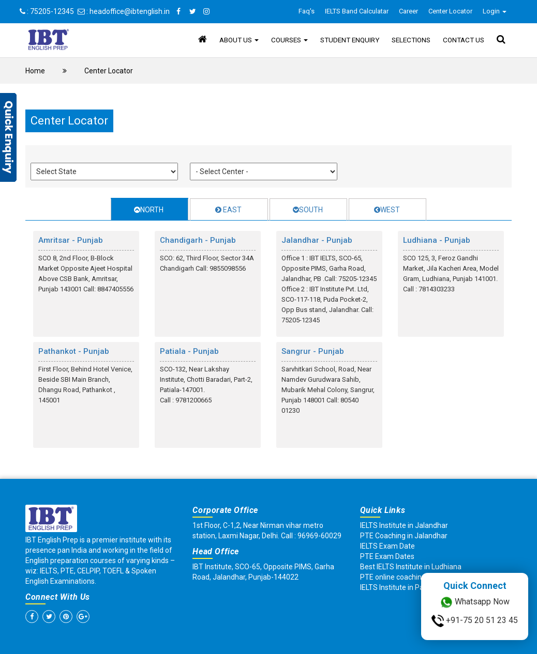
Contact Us (463, 40)
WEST (387, 210)
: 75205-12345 (47, 11)
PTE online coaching (393, 577)
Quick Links (383, 510)
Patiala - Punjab (189, 351)
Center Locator (450, 11)
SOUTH (308, 210)
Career (408, 11)
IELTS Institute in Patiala (399, 587)
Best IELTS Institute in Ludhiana (410, 567)
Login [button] (494, 11)
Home (35, 71)
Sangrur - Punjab (312, 351)
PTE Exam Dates (387, 556)
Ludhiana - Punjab (436, 240)
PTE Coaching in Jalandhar (404, 536)
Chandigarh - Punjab (198, 240)
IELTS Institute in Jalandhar (404, 525)
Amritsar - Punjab (70, 240)
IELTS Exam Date (387, 546)
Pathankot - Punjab (73, 351)
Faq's (307, 11)
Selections (411, 40)
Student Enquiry (349, 40)
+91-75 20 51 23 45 (474, 621)
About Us (239, 40)
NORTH (148, 210)
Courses (289, 40)
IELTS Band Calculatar (357, 11)
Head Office (215, 551)
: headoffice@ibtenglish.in (124, 11)
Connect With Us (57, 597)
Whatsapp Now (475, 602)
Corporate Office (225, 510)
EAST (228, 210)
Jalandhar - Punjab (316, 240)
